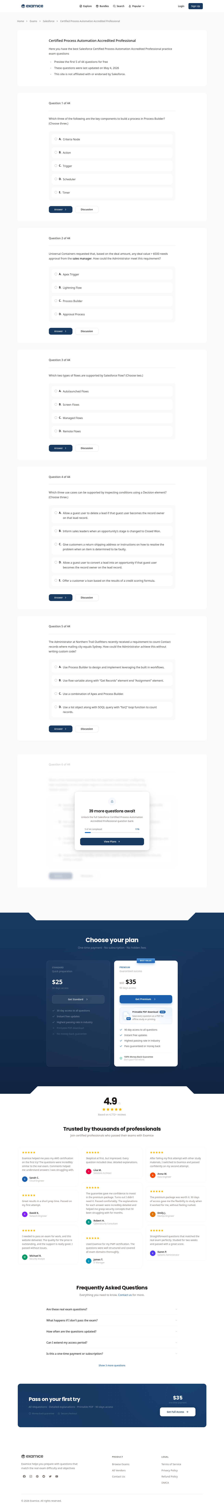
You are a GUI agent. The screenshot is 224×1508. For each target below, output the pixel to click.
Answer (60, 209)
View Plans (112, 841)
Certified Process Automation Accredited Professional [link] (90, 21)
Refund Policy (169, 1476)
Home (20, 21)
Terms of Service (171, 1464)
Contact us (125, 1295)
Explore (85, 6)
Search (118, 6)
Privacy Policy (169, 1470)
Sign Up (195, 6)
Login (181, 6)
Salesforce (48, 21)
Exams (33, 21)
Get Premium (145, 999)
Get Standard (78, 999)
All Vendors (119, 1470)
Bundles (102, 6)
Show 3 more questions (112, 1365)
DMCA (165, 1482)
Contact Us (118, 1476)
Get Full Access (177, 1411)
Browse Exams (121, 1464)
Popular (136, 6)
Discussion (87, 209)
